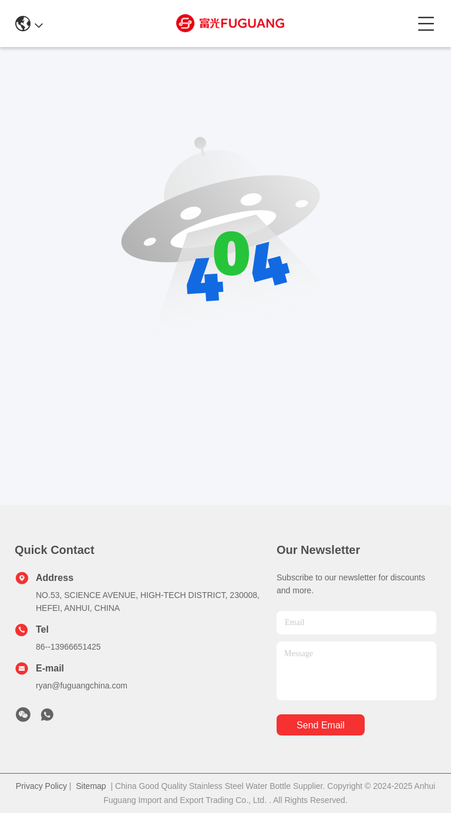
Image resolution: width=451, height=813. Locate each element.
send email (321, 725)
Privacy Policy (41, 786)
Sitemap (91, 786)
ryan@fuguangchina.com (81, 685)
